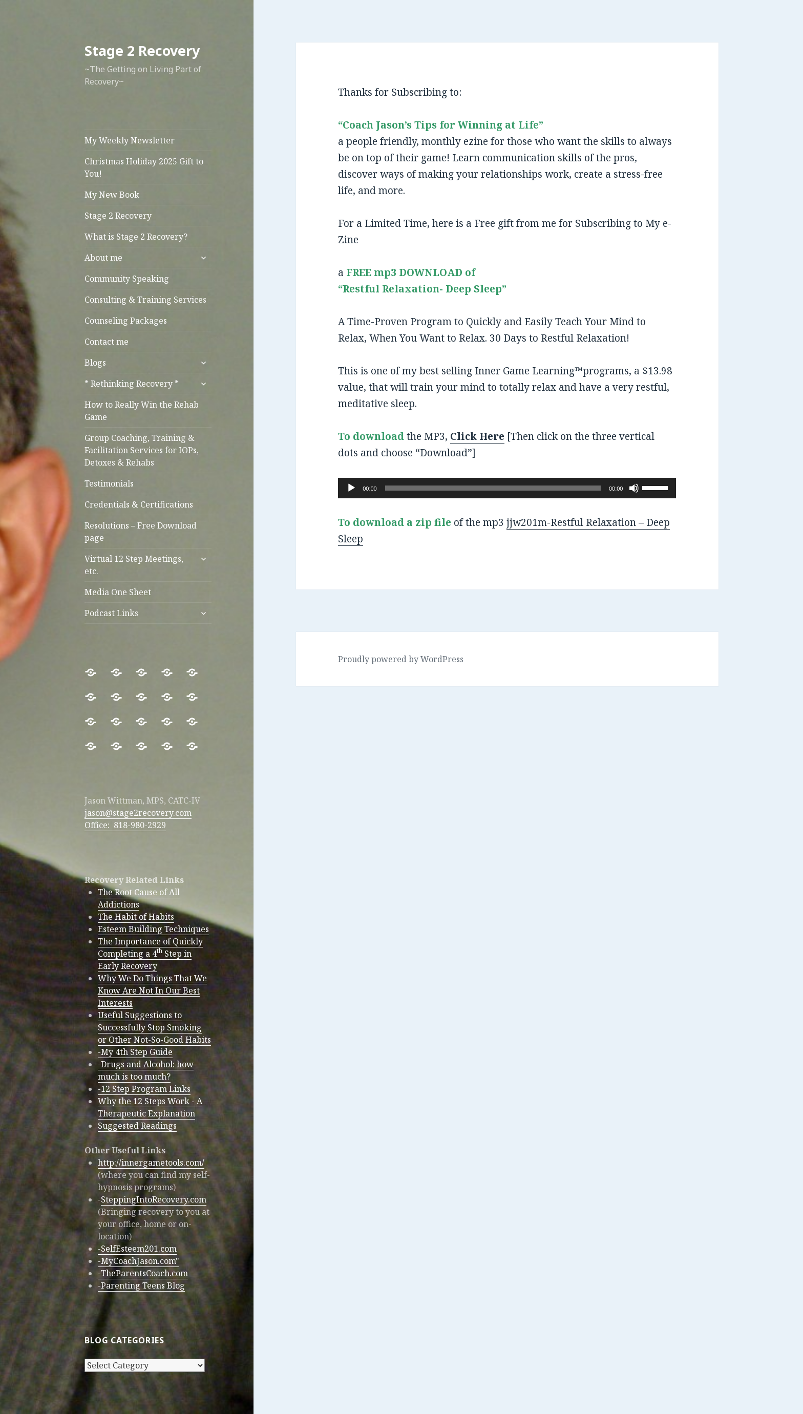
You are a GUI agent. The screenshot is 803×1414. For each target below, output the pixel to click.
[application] (507, 488)
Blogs (95, 362)
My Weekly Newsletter (129, 140)
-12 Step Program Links (144, 1088)
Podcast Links (111, 613)
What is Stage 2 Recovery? (135, 236)
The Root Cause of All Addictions (139, 898)
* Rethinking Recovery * (131, 383)
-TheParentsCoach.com (143, 1273)
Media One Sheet (117, 592)
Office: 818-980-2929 (125, 825)
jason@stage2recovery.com (138, 812)
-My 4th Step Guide (135, 1052)
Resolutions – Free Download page (140, 531)
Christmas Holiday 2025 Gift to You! (143, 167)
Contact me (106, 341)
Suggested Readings (137, 1125)
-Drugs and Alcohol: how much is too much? (146, 1070)
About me (103, 257)
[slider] (493, 488)
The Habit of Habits (136, 916)
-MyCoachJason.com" (138, 1261)
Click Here (477, 436)
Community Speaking (126, 278)
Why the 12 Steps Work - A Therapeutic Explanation (150, 1107)
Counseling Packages (125, 320)
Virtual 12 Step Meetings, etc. (133, 565)
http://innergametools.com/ (151, 1162)
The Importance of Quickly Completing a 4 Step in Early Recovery (150, 954)
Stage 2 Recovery (142, 50)
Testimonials (109, 483)
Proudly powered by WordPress (400, 659)
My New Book (111, 194)
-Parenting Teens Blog (141, 1285)
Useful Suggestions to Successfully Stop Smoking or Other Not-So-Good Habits (154, 1027)
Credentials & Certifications (138, 504)
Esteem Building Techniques (153, 929)
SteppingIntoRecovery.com (153, 1199)
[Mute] (634, 488)
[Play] (351, 488)
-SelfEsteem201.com (137, 1248)
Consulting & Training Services (145, 299)
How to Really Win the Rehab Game (141, 411)
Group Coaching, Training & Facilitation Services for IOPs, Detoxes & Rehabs (141, 450)
